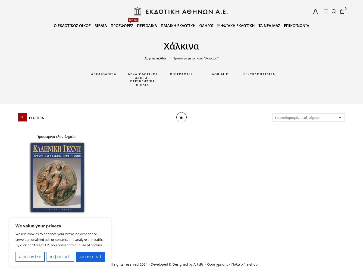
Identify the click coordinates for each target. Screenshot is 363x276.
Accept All (90, 256)
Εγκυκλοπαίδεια (259, 74)
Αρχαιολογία (103, 74)
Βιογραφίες (181, 74)
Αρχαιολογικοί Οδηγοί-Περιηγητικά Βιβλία (142, 79)
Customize (30, 256)
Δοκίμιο (220, 74)
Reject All (60, 256)
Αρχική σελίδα (155, 58)
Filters (36, 117)
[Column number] (181, 117)
